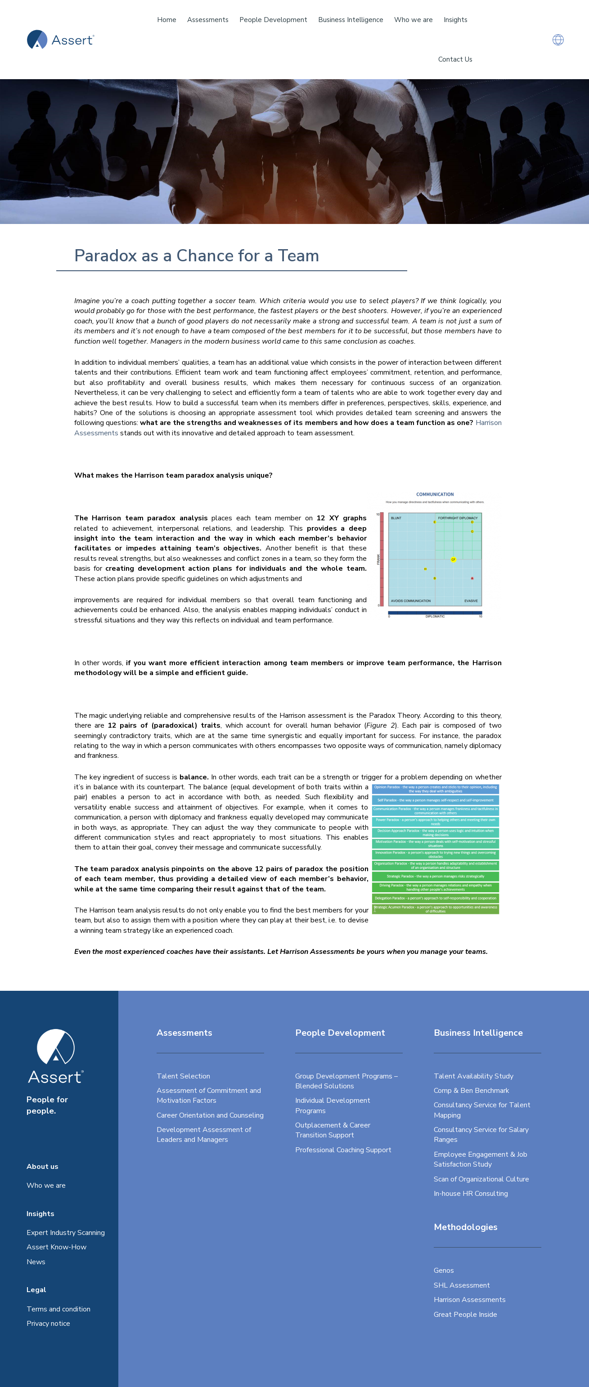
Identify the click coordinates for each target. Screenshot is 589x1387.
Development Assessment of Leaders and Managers (204, 1135)
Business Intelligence (350, 19)
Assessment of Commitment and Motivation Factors (209, 1095)
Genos (444, 1270)
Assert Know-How (56, 1247)
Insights (456, 19)
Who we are (46, 1185)
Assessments (208, 19)
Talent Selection (183, 1076)
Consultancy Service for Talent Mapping (482, 1110)
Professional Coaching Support (343, 1150)
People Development (273, 19)
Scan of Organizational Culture (481, 1179)
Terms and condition (58, 1309)
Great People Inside (465, 1315)
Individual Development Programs (332, 1105)
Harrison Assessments (470, 1300)
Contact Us (455, 59)
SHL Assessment (462, 1285)
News (36, 1262)
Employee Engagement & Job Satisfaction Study (480, 1159)
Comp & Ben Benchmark (471, 1091)
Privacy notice (48, 1324)
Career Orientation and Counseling (210, 1115)
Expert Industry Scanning (66, 1233)
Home (166, 19)
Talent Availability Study (473, 1076)
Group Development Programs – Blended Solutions (346, 1081)
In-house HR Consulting (471, 1194)
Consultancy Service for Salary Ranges (481, 1135)
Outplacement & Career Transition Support (332, 1130)
